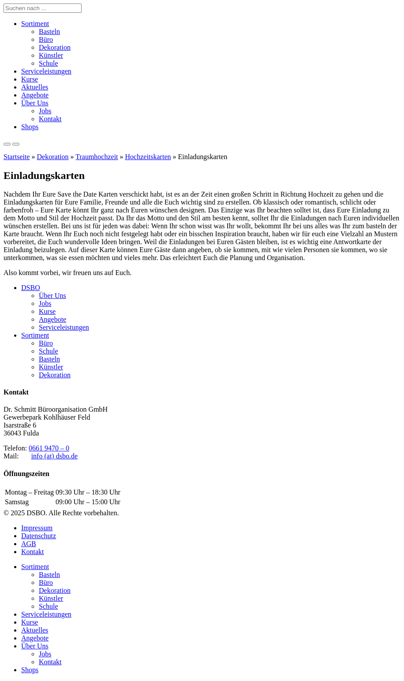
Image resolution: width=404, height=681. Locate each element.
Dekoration (55, 47)
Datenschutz (38, 536)
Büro (46, 39)
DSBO (30, 287)
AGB (28, 543)
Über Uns (35, 103)
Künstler (51, 55)
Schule (48, 63)
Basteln (49, 31)
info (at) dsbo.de (54, 456)
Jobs (45, 111)
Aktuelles (34, 87)
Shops (29, 126)
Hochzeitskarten (148, 156)
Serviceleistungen (46, 71)
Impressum (36, 528)
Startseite (17, 156)
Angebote (35, 95)
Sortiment (35, 23)
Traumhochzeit (96, 156)
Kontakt (50, 119)
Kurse (29, 79)
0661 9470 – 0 (49, 448)
